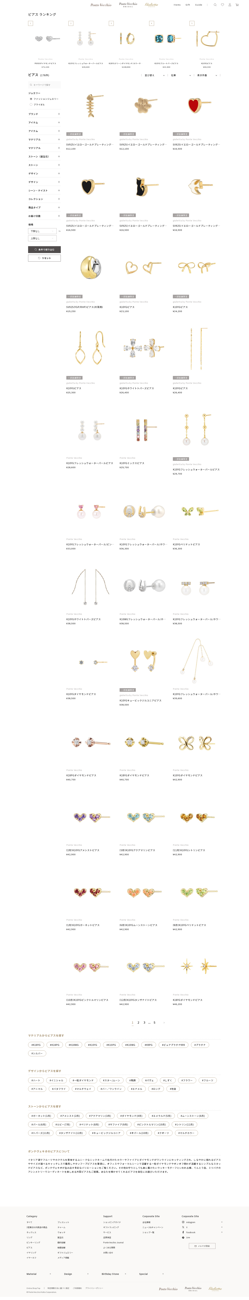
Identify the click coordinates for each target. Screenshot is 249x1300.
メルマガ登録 (202, 1246)
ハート (36, 1080)
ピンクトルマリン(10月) (152, 1124)
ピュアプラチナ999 (174, 1044)
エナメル (137, 1088)
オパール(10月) (140, 1133)
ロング (156, 1088)
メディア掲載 (63, 1257)
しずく (168, 1080)
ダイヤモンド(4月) (132, 1115)
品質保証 (107, 1237)
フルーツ (208, 1080)
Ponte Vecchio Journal (113, 1242)
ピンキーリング (33, 1242)
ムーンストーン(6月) (193, 1115)
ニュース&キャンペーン (152, 1227)
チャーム (61, 1227)
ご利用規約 (77, 1288)
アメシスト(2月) (71, 1115)
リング (29, 1237)
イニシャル (57, 1080)
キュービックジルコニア (107, 1133)
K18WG (74, 1044)
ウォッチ (61, 1232)
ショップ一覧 (148, 1232)
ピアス (29, 1247)
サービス (107, 1232)
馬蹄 (133, 1080)
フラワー (188, 1080)
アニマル (38, 1088)
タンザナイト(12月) (72, 1133)
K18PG (55, 1044)
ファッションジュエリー (46, 98)
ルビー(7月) (63, 1124)
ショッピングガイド (112, 1222)
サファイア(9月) (119, 1124)
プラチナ (201, 1044)
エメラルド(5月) (162, 1115)
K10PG (112, 1044)
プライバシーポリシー (94, 1288)
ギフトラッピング (111, 1227)
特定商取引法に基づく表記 (58, 1288)
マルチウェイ (84, 1088)
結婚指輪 (61, 1247)
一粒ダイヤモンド (84, 1080)
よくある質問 (109, 1247)
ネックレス (31, 1232)
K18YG (37, 1044)
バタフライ (60, 1088)
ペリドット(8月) (90, 1124)
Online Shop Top (33, 1288)
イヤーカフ (31, 1257)
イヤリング (31, 1252)
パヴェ (150, 1080)
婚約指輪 (61, 1242)
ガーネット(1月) (42, 1115)
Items (177, 5)
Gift (187, 5)
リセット (44, 258)
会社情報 (146, 1222)
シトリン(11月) (185, 1124)
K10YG (93, 1044)
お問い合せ (108, 1252)
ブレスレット (63, 1222)
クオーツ (164, 1133)
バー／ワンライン (112, 1088)
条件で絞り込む (44, 249)
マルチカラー (187, 1133)
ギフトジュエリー (65, 1252)
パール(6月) (39, 1124)
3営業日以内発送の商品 (36, 1227)
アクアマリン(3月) (101, 1115)
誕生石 (60, 1237)
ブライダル (39, 104)
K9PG (149, 1044)
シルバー (38, 1053)
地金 (173, 1088)
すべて (29, 1222)
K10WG (131, 1044)
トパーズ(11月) (41, 1133)
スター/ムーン (112, 1080)
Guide (198, 5)
